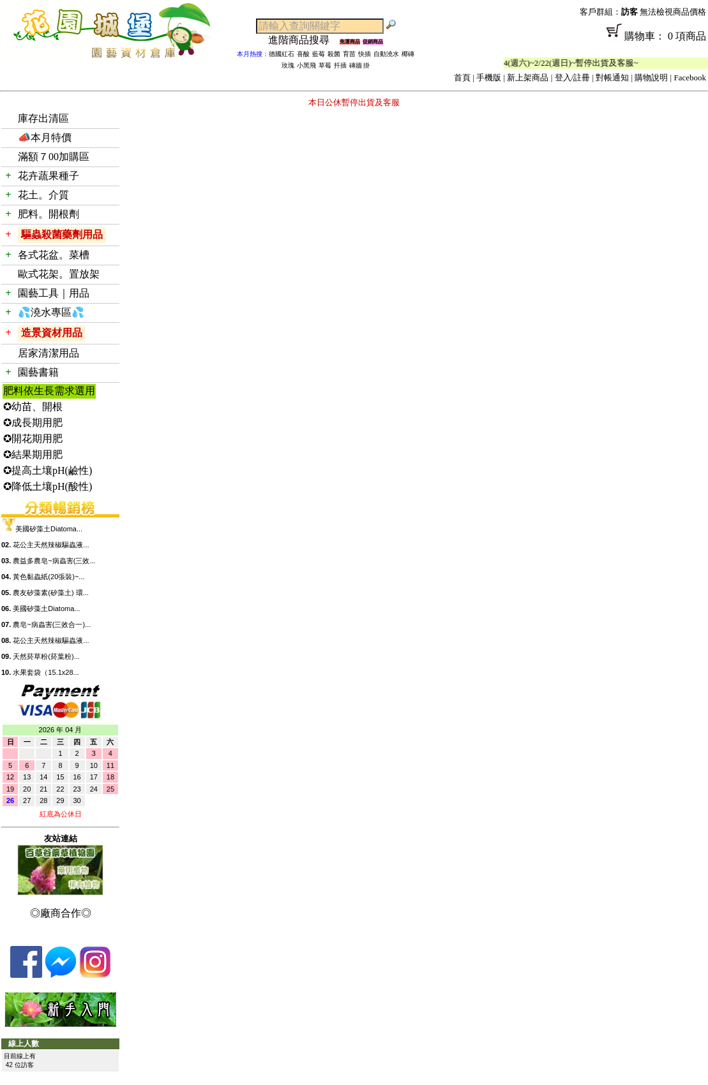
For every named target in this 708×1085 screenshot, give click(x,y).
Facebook (690, 77)
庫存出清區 (43, 118)
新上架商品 (527, 77)
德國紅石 (281, 53)
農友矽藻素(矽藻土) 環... (51, 592)
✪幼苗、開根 (33, 406)
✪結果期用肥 (33, 454)
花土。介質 (43, 194)
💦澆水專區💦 (51, 312)
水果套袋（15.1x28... (46, 672)
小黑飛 (306, 65)
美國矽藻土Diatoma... (48, 529)
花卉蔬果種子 (48, 175)
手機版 (488, 77)
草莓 (325, 65)
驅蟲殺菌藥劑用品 (62, 234)
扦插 (340, 65)
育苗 (349, 53)
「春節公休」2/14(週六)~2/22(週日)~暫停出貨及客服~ (554, 63)
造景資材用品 (51, 332)
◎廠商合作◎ (60, 913)
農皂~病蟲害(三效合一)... (52, 624)
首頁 (462, 77)
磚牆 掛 (359, 65)
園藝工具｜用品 (53, 293)
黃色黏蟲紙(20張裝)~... (48, 576)
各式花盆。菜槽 (53, 254)
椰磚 (408, 53)
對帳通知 (612, 77)
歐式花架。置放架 (59, 274)
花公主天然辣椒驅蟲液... (51, 545)
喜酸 (303, 53)
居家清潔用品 (48, 353)
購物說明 (651, 77)
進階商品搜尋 (304, 39)
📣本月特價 (45, 137)
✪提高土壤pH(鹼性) (47, 470)
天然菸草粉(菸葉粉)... (46, 656)
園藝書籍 (38, 372)
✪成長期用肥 (33, 422)
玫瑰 (288, 65)
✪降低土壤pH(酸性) (47, 486)
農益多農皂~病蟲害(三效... (54, 561)
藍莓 (318, 53)
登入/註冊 (573, 77)
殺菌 (334, 53)
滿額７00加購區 (53, 156)
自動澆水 (386, 53)
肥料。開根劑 (48, 214)
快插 (364, 53)
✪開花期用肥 (33, 438)
